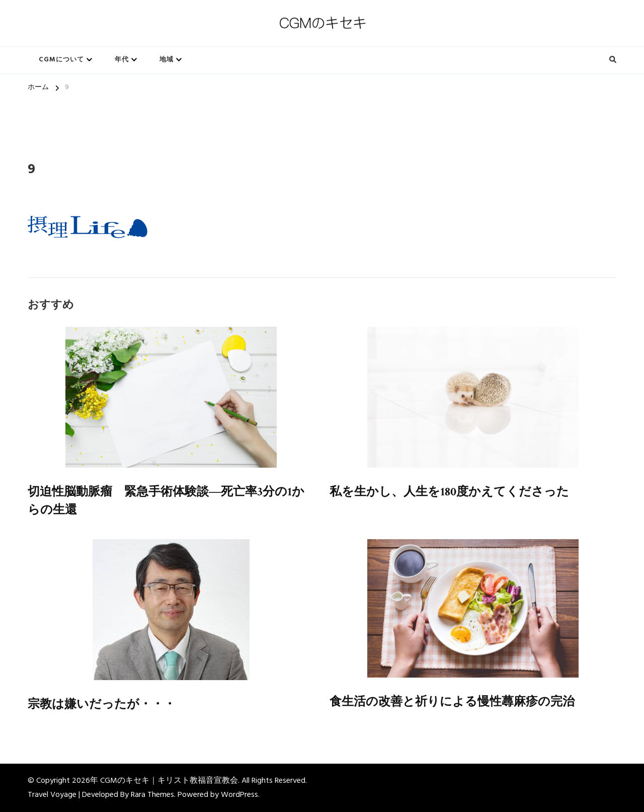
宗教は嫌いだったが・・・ (102, 704)
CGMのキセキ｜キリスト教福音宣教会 (169, 780)
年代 (122, 59)
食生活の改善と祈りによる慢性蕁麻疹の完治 (452, 701)
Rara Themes (152, 794)
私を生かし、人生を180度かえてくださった (449, 491)
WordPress (239, 794)
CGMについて (61, 59)
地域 (166, 59)
